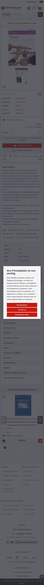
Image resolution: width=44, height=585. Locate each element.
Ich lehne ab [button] (22, 310)
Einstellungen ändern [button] (22, 314)
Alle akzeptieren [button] (22, 305)
